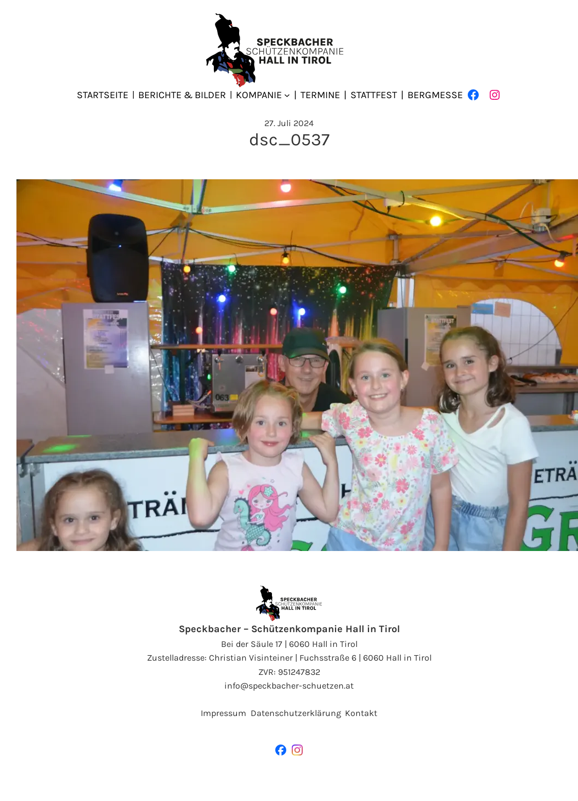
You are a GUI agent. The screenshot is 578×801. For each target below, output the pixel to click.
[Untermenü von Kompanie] (287, 95)
